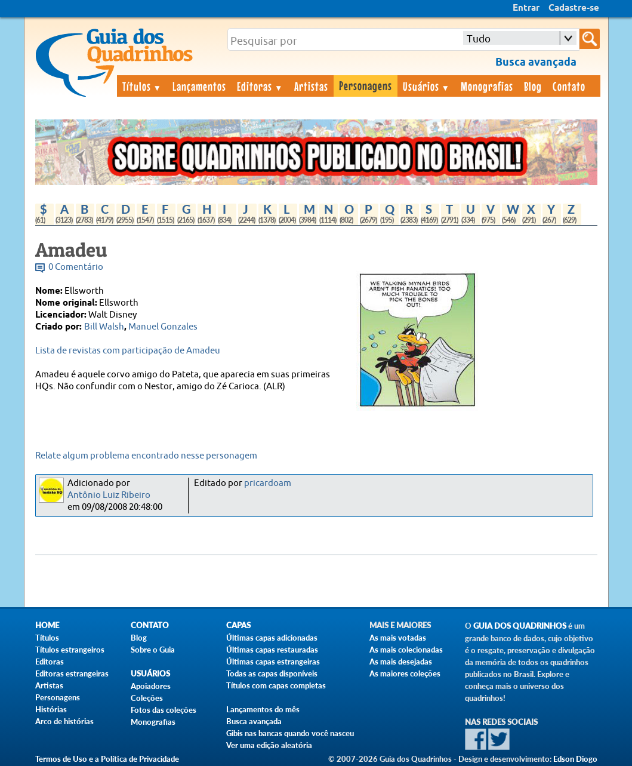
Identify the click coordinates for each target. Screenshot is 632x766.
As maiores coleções (404, 673)
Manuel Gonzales (163, 327)
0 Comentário (75, 267)
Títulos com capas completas (276, 685)
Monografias (487, 86)
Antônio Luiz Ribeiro (108, 495)
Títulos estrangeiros (69, 649)
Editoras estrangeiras (72, 673)
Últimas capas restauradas (272, 649)
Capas (238, 625)
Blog (533, 86)
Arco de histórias (64, 721)
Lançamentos (199, 86)
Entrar (526, 8)
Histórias (51, 709)
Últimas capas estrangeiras (273, 661)
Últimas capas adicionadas (271, 637)
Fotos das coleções (163, 710)
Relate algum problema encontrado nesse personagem (146, 456)
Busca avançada (254, 721)
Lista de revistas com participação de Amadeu (127, 350)
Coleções (147, 698)
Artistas (311, 86)
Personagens (365, 85)
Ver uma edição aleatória (269, 745)
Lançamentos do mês (263, 709)
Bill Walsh (104, 327)
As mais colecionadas (406, 649)
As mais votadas (397, 637)
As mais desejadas (400, 661)
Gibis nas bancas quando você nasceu (290, 733)
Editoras (260, 86)
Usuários (427, 86)
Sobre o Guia (153, 649)
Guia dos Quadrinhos (519, 626)
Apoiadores (151, 686)
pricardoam (267, 483)
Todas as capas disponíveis (271, 673)
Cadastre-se (573, 8)
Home (47, 625)
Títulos (142, 86)
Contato (569, 86)
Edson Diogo (575, 759)
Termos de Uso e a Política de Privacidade (107, 759)
